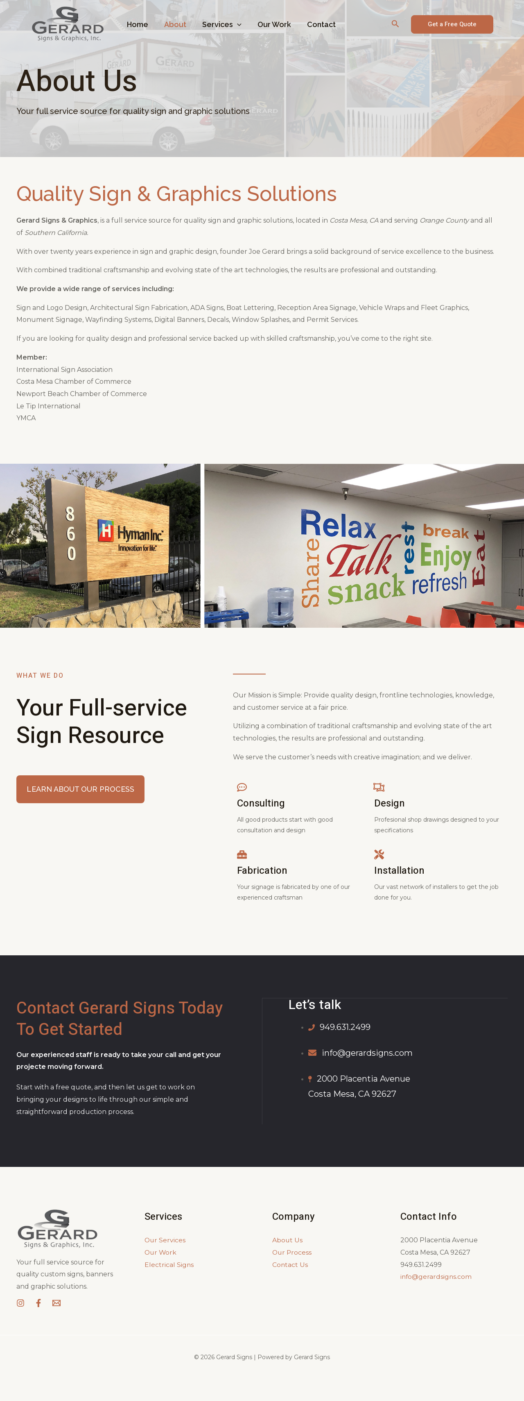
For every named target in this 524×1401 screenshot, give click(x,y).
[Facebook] (38, 1303)
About (174, 24)
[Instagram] (20, 1303)
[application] (234, 24)
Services (219, 24)
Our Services (165, 1240)
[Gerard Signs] (67, 24)
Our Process (292, 1252)
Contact (316, 24)
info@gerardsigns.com (436, 1276)
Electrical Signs (169, 1265)
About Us (287, 1240)
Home (137, 24)
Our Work (270, 24)
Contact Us (290, 1265)
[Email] (56, 1303)
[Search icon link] (395, 24)
